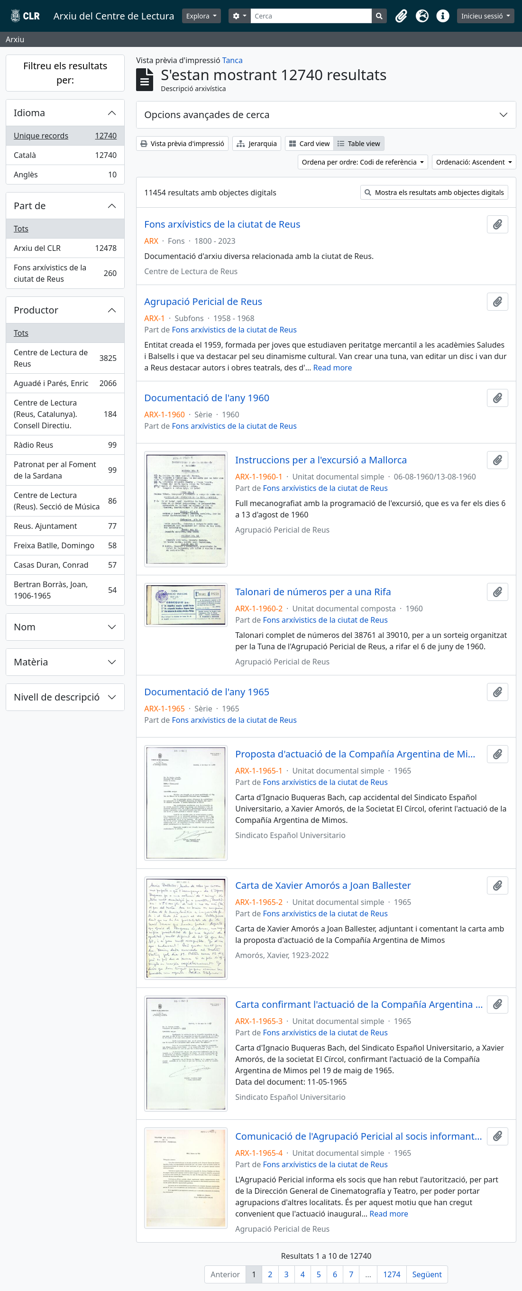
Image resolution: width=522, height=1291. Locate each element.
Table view (359, 143)
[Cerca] (311, 16)
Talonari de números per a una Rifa (313, 592)
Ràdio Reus (65, 447)
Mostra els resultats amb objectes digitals (434, 192)
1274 (392, 1274)
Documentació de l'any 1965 (206, 692)
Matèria (31, 661)
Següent (427, 1274)
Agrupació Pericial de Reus (203, 301)
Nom (25, 626)
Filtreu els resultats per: (65, 72)
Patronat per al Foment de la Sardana (65, 470)
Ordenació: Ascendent (471, 161)
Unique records (65, 138)
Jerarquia (257, 143)
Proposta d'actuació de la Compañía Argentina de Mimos (359, 754)
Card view (309, 143)
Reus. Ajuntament (65, 528)
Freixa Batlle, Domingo (65, 547)
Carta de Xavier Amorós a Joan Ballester (323, 885)
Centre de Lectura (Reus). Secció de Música (65, 501)
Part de (30, 205)
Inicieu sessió (482, 15)
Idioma (29, 112)
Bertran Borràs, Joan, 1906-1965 (65, 590)
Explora (198, 15)
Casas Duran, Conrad (65, 567)
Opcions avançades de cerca (206, 114)
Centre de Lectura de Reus (65, 358)
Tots (21, 228)
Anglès (65, 176)
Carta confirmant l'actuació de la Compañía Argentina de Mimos (359, 1004)
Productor (36, 310)
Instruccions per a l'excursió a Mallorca (321, 460)
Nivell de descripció (57, 697)
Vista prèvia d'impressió (182, 143)
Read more (332, 367)
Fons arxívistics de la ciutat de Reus (65, 273)
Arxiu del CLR (65, 250)
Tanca (232, 60)
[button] (401, 16)
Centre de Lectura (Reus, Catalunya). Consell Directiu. (65, 414)
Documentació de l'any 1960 (206, 398)
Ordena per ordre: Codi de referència (360, 161)
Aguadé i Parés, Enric (65, 385)
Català (65, 157)
